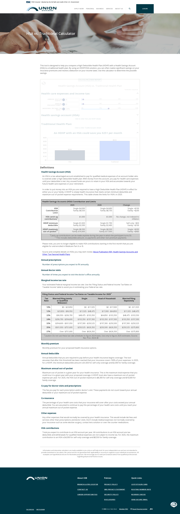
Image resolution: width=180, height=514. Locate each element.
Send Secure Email (140, 500)
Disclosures (109, 500)
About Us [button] (119, 9)
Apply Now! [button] (79, 9)
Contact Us (82, 489)
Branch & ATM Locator (87, 484)
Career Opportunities (87, 494)
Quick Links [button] (136, 478)
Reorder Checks (138, 494)
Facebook (30, 509)
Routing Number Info (141, 489)
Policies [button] (107, 478)
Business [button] (100, 9)
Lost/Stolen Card (139, 484)
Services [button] (109, 9)
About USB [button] (82, 478)
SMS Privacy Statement (114, 489)
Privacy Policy (111, 484)
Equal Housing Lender (139, 509)
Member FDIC (123, 509)
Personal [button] (90, 9)
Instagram (40, 509)
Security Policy (111, 494)
